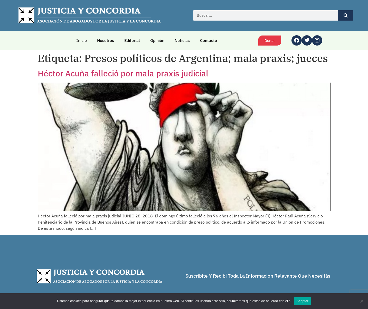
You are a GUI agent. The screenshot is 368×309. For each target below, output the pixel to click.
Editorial (132, 40)
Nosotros (105, 40)
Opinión (157, 40)
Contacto (208, 40)
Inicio (81, 40)
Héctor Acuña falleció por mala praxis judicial (123, 73)
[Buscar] (345, 15)
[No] (361, 301)
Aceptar (303, 301)
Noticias (182, 40)
